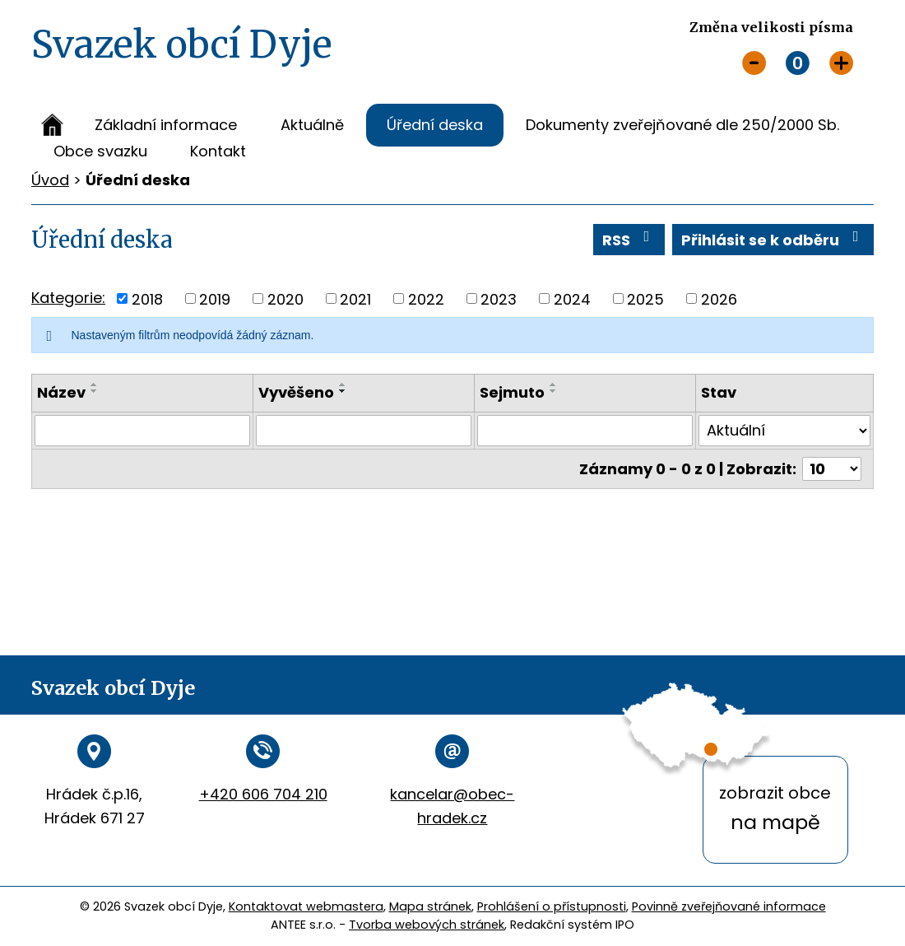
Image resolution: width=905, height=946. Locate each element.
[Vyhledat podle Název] (142, 430)
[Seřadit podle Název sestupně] (95, 391)
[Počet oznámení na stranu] (831, 469)
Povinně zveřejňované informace (729, 906)
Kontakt (218, 151)
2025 (645, 298)
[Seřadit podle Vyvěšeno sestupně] (343, 391)
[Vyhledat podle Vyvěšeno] (363, 430)
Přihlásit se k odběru (773, 239)
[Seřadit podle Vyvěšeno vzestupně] (343, 384)
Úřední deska (435, 124)
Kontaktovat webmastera (306, 906)
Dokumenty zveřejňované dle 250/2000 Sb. (682, 124)
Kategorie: (68, 297)
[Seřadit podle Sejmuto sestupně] (554, 391)
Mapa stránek (430, 906)
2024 (572, 298)
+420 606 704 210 (263, 794)
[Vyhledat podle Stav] (784, 430)
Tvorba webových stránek (426, 924)
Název (61, 392)
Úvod (51, 125)
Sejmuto (512, 392)
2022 (426, 298)
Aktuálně (312, 124)
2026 (719, 298)
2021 (355, 298)
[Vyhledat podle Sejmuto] (585, 430)
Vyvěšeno (296, 392)
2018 (147, 298)
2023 (498, 298)
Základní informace (166, 124)
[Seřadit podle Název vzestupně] (95, 384)
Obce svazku (100, 151)
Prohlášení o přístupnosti (551, 906)
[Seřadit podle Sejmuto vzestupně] (554, 384)
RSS (629, 239)
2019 (214, 298)
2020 (285, 298)
